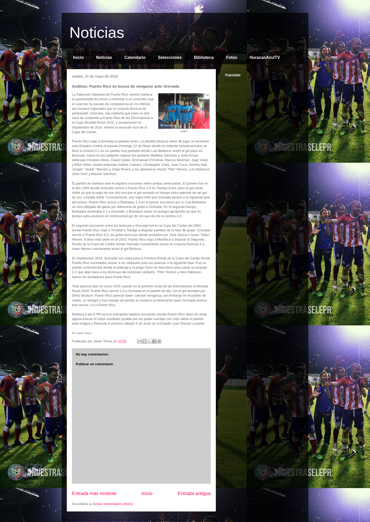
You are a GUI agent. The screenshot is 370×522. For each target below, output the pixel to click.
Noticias (96, 32)
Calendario (135, 57)
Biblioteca (204, 57)
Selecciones (170, 57)
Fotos (231, 57)
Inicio (78, 57)
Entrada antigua (194, 493)
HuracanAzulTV (264, 57)
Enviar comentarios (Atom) (113, 504)
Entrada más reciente (94, 493)
